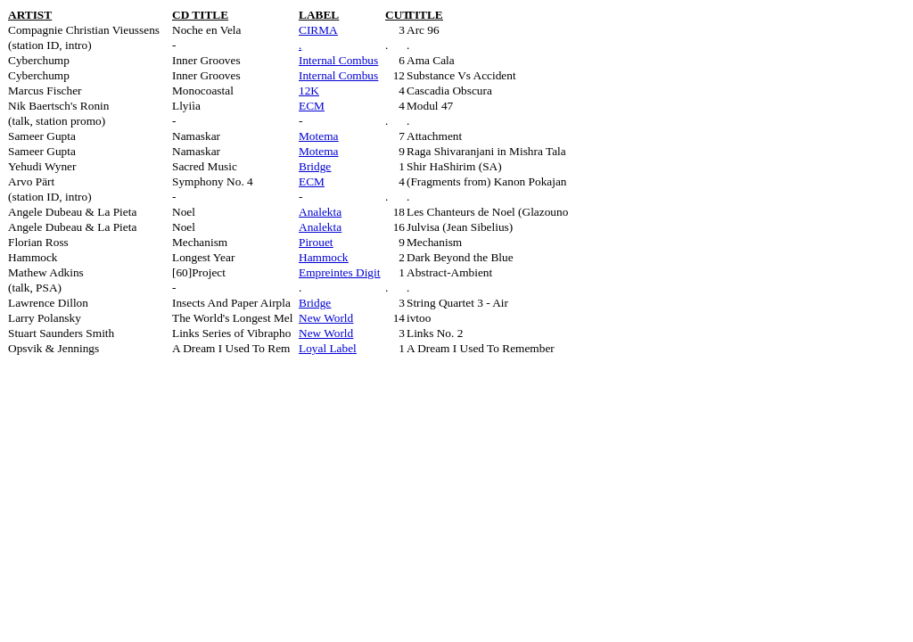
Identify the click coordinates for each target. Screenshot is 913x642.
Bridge (315, 166)
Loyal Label (328, 348)
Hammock (324, 257)
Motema (318, 136)
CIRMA (318, 30)
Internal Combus (338, 60)
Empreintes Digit (339, 272)
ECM (312, 105)
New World (326, 318)
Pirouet (316, 242)
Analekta (320, 211)
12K (309, 90)
